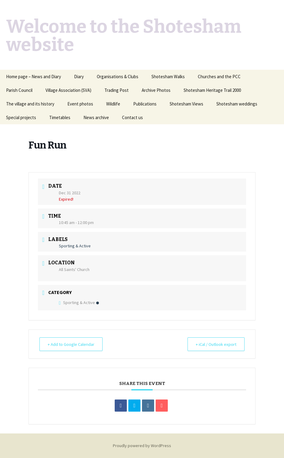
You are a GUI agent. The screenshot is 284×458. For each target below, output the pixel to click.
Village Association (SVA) (68, 90)
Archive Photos (156, 90)
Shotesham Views (186, 104)
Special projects (21, 117)
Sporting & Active (79, 302)
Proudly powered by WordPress (142, 445)
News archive (96, 117)
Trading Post (116, 90)
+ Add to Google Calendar (72, 344)
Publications (145, 104)
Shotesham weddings (236, 104)
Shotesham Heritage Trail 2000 (212, 90)
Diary (79, 76)
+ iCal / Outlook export (215, 344)
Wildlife (113, 104)
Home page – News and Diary (33, 76)
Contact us (132, 117)
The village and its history (30, 104)
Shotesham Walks (168, 76)
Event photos (80, 104)
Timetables (59, 117)
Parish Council (19, 90)
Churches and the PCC (219, 76)
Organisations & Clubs (117, 76)
